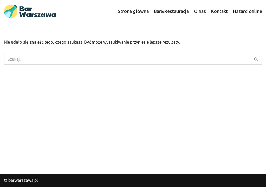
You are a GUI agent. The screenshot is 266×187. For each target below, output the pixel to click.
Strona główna (133, 11)
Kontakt (219, 11)
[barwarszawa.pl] (30, 11)
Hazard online (247, 11)
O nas (200, 11)
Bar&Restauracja (171, 11)
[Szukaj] (127, 59)
